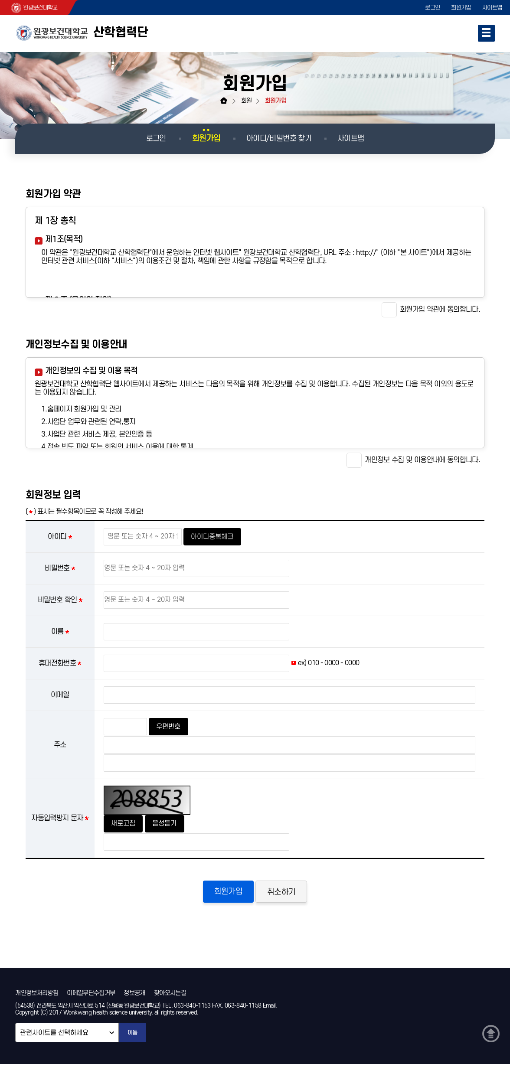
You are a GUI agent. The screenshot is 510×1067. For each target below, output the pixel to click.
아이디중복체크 (213, 537)
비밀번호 (57, 568)
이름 (57, 632)
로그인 (428, 7)
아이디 (57, 537)
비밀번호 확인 (57, 600)
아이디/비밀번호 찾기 (278, 138)
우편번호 (169, 727)
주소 (60, 745)
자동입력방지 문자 (57, 818)
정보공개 (134, 994)
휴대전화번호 (57, 663)
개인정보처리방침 (36, 994)
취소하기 (283, 892)
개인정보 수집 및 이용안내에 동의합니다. (413, 460)
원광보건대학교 (36, 8)
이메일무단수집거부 (91, 994)
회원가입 (458, 7)
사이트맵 (491, 7)
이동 (132, 1035)
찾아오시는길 (170, 994)
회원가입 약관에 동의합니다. (431, 309)
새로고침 (124, 823)
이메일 (60, 695)
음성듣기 (168, 823)
